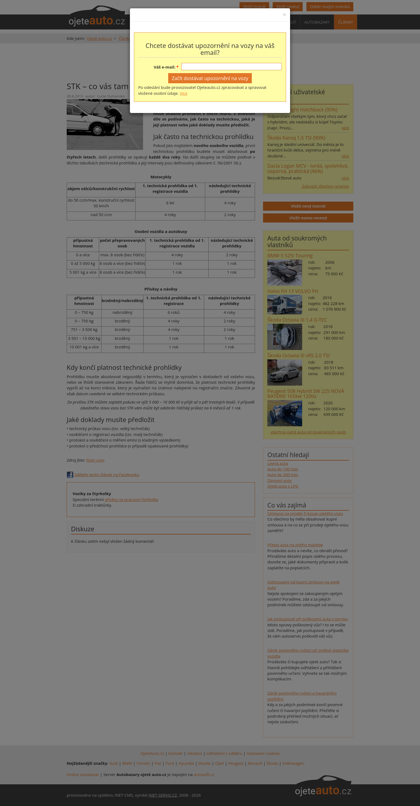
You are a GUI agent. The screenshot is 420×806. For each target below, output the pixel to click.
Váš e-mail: (164, 67)
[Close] (284, 14)
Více (183, 93)
